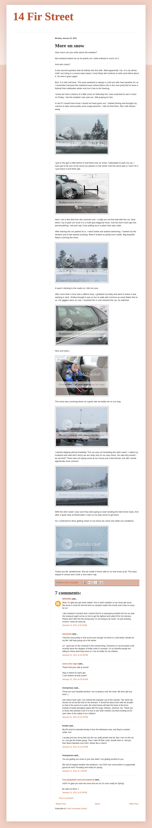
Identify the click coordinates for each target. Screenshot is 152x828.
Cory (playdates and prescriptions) (78, 780)
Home (97, 804)
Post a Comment (66, 798)
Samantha (66, 634)
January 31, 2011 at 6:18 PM (74, 792)
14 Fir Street (43, 16)
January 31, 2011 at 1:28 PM (74, 771)
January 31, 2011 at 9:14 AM (74, 625)
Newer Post (61, 804)
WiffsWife (66, 599)
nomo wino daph (70, 664)
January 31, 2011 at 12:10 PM (75, 717)
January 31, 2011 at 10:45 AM (75, 679)
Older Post (133, 804)
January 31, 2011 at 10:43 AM (75, 655)
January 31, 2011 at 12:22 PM (75, 747)
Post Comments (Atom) (77, 808)
